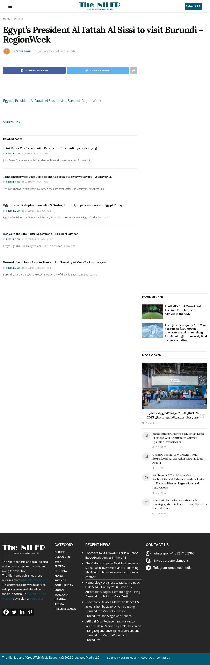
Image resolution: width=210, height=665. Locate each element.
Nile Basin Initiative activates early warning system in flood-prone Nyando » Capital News (179, 504)
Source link (11, 122)
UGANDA (60, 599)
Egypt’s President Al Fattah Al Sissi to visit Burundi (41, 100)
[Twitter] (14, 612)
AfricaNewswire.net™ (35, 580)
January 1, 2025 (32, 182)
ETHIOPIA (61, 571)
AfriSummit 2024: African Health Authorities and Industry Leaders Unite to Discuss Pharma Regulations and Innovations (178, 481)
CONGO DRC (62, 556)
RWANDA (60, 580)
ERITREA (60, 566)
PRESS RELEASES (65, 608)
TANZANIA (61, 594)
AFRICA (59, 604)
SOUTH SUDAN (64, 585)
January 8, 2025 (32, 153)
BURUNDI (60, 552)
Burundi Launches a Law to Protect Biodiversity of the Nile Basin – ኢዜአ (54, 262)
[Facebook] (6, 612)
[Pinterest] (30, 612)
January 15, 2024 (49, 51)
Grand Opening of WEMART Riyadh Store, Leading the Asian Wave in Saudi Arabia (177, 458)
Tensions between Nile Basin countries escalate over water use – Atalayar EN (57, 177)
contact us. (37, 598)
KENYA (59, 575)
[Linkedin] (22, 612)
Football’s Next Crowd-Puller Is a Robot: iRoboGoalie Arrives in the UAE (185, 309)
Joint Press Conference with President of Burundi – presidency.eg (50, 148)
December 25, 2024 (33, 210)
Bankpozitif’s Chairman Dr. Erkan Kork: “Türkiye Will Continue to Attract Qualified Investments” (178, 438)
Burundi (18, 18)
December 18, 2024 (33, 239)
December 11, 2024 (33, 267)
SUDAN (59, 589)
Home (6, 18)
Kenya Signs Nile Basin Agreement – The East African (41, 234)
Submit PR (193, 6)
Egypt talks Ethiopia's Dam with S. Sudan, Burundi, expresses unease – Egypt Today (63, 205)
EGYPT (59, 561)
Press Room (23, 51)
